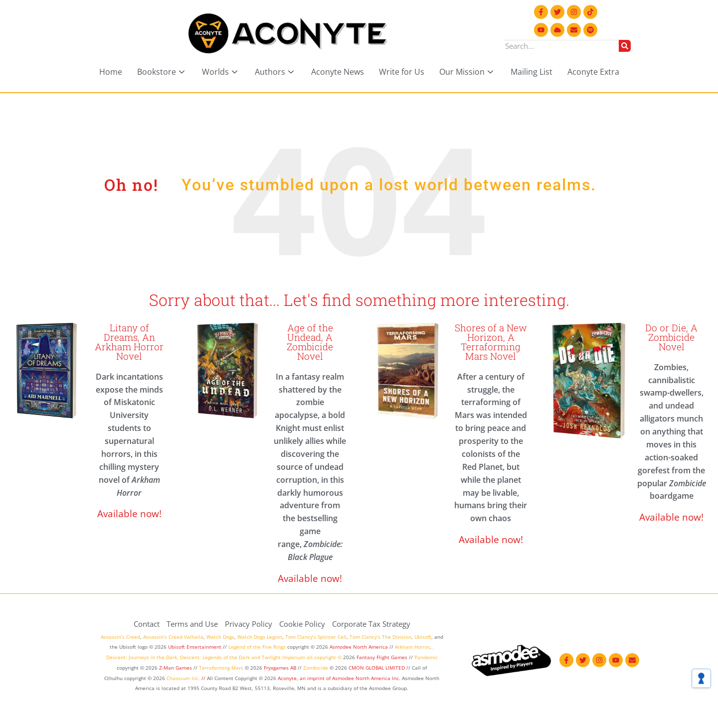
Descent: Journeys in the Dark (141, 657)
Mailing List (531, 71)
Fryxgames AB (280, 667)
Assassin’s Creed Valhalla (173, 636)
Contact (147, 624)
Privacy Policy (248, 624)
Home (110, 71)
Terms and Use (192, 624)
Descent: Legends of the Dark (215, 657)
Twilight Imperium (283, 657)
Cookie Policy (302, 624)
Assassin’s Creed (120, 636)
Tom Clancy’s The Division (380, 636)
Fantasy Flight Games (382, 657)
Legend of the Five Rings (257, 646)
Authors (275, 71)
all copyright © (324, 657)
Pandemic (426, 657)
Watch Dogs (220, 636)
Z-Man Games (175, 667)
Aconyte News (337, 71)
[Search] (625, 46)
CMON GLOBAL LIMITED (377, 667)
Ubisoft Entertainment (194, 646)
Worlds (221, 71)
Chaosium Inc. (183, 678)
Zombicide (315, 667)
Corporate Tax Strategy (371, 624)
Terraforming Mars (221, 667)
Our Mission (467, 71)
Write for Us (401, 71)
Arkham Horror (412, 646)
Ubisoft (422, 636)
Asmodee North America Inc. (367, 678)
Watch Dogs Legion (259, 636)
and (256, 657)
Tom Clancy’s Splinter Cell (316, 636)
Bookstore (162, 71)
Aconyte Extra (593, 71)
